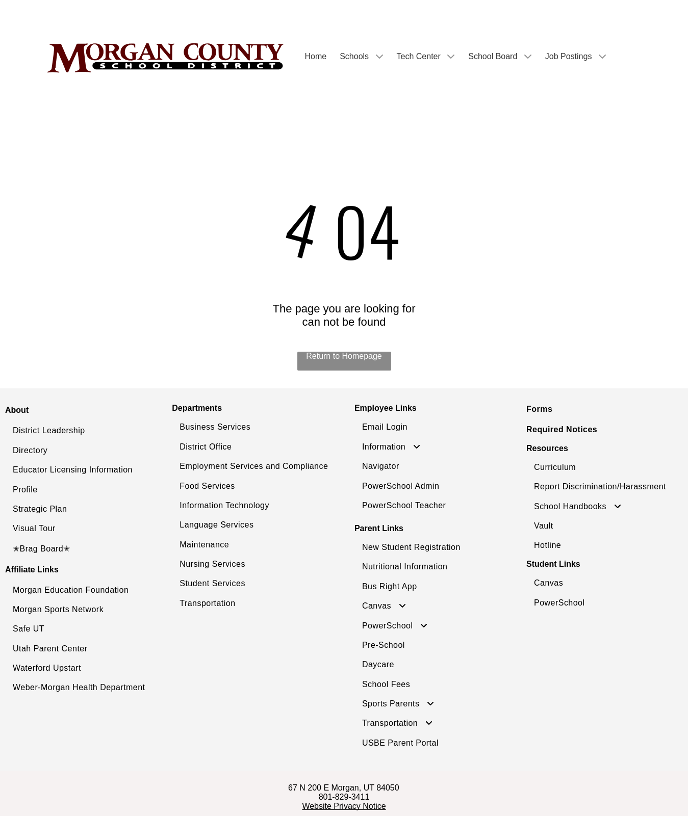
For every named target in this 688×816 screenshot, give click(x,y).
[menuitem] (86, 430)
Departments (197, 408)
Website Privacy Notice (344, 806)
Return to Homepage (344, 356)
